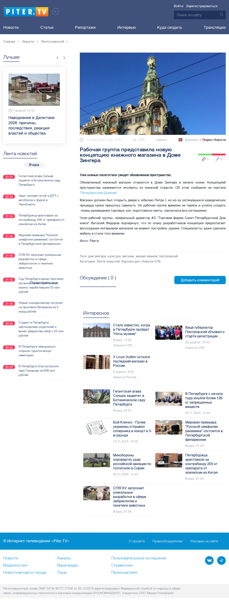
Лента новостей (108, 261)
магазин (128, 256)
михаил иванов (146, 256)
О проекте (137, 541)
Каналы (64, 558)
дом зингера (97, 256)
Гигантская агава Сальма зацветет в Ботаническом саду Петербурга (39, 180)
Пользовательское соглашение (138, 558)
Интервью (126, 27)
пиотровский (168, 256)
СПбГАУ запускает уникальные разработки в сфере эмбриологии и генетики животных (40, 261)
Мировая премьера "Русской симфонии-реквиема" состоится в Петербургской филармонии (41, 239)
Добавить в (201, 140)
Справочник (122, 565)
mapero (162, 140)
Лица (61, 572)
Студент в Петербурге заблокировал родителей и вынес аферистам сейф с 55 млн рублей (41, 328)
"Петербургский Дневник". (99, 193)
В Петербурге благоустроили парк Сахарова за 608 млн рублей (39, 370)
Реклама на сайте (204, 541)
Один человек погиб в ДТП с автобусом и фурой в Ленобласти (38, 199)
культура (114, 256)
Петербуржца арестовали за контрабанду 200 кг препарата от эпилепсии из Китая (41, 219)
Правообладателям (167, 541)
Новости (11, 27)
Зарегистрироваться (202, 6)
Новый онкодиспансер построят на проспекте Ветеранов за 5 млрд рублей (41, 307)
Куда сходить (169, 27)
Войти (178, 6)
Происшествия (124, 572)
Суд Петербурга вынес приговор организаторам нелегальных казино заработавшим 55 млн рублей (41, 285)
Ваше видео (67, 565)
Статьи (47, 27)
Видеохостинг (15, 565)
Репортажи (85, 27)
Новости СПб (150, 261)
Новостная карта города (24, 572)
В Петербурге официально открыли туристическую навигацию (37, 350)
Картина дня (131, 261)
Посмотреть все (94, 282)
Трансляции (215, 27)
